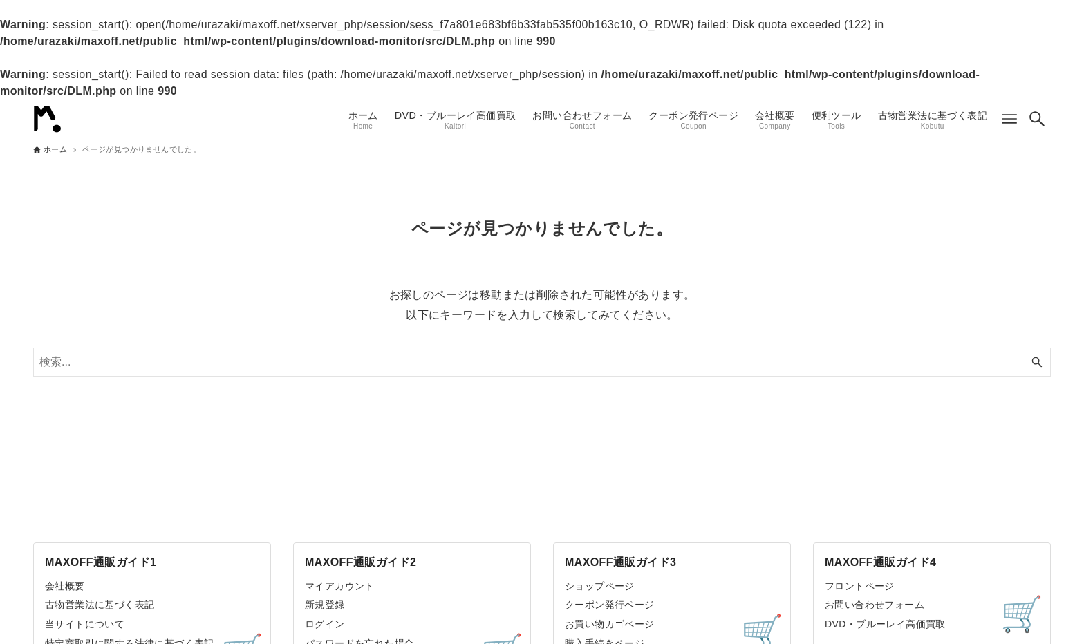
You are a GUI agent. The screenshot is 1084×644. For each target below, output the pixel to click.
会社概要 (65, 585)
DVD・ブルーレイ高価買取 (885, 623)
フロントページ (860, 585)
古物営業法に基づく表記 (99, 604)
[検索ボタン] (1037, 119)
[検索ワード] (542, 362)
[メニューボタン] (1009, 119)
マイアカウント (340, 585)
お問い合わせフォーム (874, 604)
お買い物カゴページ (610, 623)
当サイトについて (84, 623)
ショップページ (600, 585)
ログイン (325, 623)
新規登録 (325, 604)
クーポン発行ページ (610, 604)
